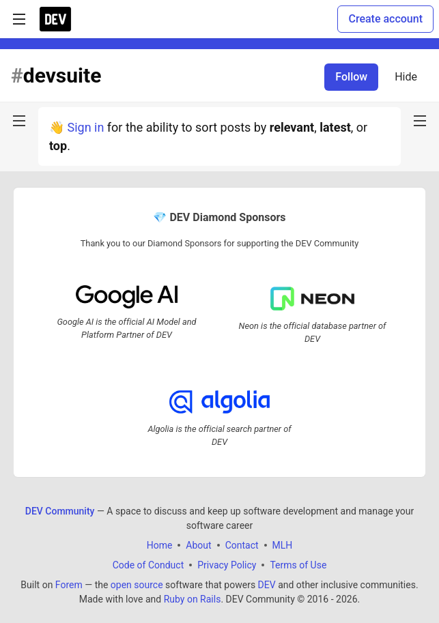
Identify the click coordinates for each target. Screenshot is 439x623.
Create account (385, 18)
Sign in (85, 127)
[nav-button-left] (19, 120)
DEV (267, 584)
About (198, 545)
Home (160, 545)
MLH (282, 545)
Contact (242, 545)
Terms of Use (298, 565)
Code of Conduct (148, 565)
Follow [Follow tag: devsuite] (351, 76)
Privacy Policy (226, 565)
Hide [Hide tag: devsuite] (406, 76)
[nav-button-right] (420, 120)
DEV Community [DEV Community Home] (60, 511)
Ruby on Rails (192, 599)
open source (137, 584)
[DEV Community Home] (55, 19)
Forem (69, 584)
